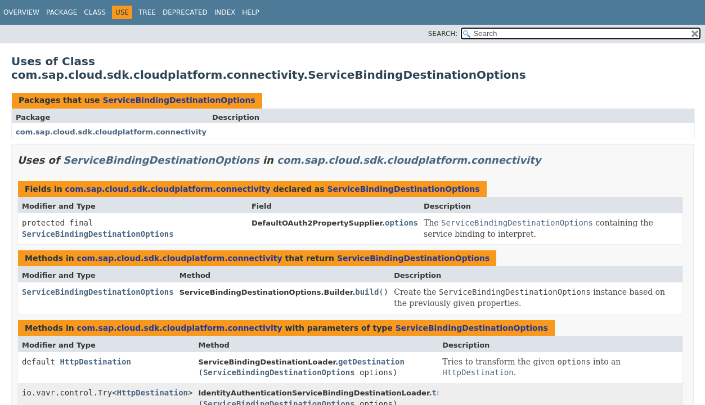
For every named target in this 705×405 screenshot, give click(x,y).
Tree (147, 12)
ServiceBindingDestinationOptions (178, 100)
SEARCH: (443, 34)
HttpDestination (95, 361)
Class (95, 12)
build (367, 291)
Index (225, 12)
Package (61, 12)
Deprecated (185, 12)
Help (250, 12)
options (401, 222)
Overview (21, 12)
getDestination (371, 361)
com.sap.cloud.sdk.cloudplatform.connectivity (111, 132)
